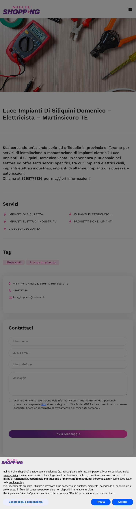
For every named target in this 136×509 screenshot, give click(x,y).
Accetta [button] (122, 501)
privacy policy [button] (10, 475)
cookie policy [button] (16, 482)
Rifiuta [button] (101, 501)
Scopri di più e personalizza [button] (25, 501)
